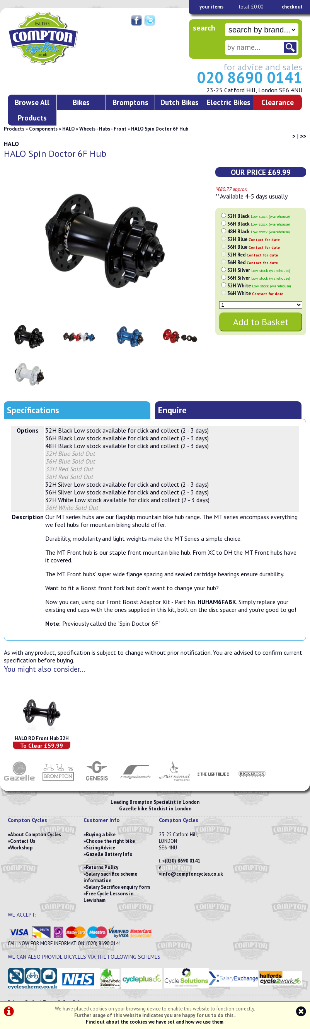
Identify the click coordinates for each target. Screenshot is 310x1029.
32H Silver (258, 270)
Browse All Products (32, 109)
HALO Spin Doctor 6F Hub (159, 129)
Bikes (81, 102)
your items (211, 6)
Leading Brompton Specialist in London (155, 802)
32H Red (252, 254)
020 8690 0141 (249, 77)
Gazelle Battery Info (109, 854)
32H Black (258, 216)
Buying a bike (101, 834)
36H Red (252, 262)
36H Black (258, 224)
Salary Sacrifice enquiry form (118, 887)
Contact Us (22, 841)
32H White (259, 285)
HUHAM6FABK (217, 602)
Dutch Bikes (179, 102)
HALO (68, 129)
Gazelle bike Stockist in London (155, 808)
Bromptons (130, 102)
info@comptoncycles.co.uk (192, 874)
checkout (292, 6)
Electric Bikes (228, 102)
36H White (255, 293)
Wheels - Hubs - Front (102, 129)
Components (43, 129)
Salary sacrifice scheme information (110, 877)
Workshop (21, 847)
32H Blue (253, 239)
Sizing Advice (100, 847)
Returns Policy (102, 867)
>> (303, 136)
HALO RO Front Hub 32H (42, 738)
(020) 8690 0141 (182, 861)
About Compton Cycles (35, 834)
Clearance (277, 102)
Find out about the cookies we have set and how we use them (154, 1022)
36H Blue (253, 247)
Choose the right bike (110, 841)
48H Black (258, 231)
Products (14, 129)
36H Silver (258, 278)
